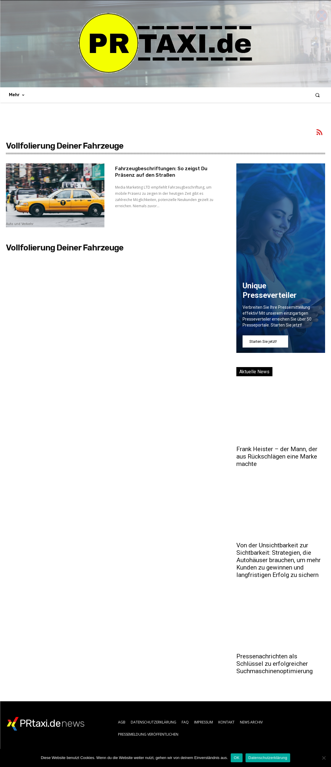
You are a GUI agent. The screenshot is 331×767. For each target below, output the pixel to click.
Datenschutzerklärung (267, 757)
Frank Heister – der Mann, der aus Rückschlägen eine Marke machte (276, 456)
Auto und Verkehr (19, 224)
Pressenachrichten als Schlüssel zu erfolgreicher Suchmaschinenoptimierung (274, 664)
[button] (317, 94)
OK (236, 757)
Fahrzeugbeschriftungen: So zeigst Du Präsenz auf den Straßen (161, 171)
